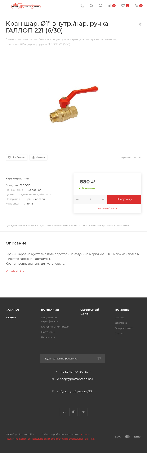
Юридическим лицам (55, 326)
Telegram (83, 412)
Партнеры (48, 331)
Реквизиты (48, 337)
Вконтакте (64, 412)
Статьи (119, 333)
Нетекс (85, 434)
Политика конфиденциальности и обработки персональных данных (50, 438)
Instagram (73, 412)
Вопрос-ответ (123, 328)
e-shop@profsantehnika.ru (76, 379)
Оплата (119, 317)
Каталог (13, 309)
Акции (11, 317)
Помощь (122, 309)
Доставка (121, 322)
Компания (50, 309)
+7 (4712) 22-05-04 (74, 372)
